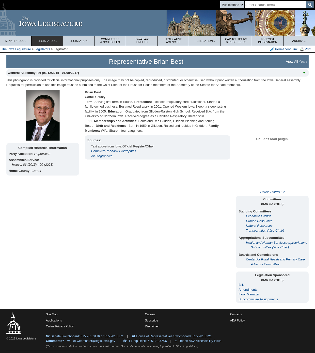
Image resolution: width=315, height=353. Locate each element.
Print (305, 49)
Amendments (247, 289)
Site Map (51, 314)
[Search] (275, 4)
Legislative (173, 41)
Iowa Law (141, 41)
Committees (110, 41)
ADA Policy (237, 320)
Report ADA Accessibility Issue (200, 341)
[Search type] (232, 4)
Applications (54, 320)
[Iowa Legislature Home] (157, 23)
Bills (241, 285)
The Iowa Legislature (16, 49)
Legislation (79, 40)
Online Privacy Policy (60, 326)
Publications (205, 40)
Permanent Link (284, 49)
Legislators (47, 40)
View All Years (297, 62)
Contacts (236, 314)
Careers (150, 314)
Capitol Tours (236, 41)
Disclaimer (152, 326)
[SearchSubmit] (310, 4)
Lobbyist (267, 41)
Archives (299, 40)
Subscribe (151, 320)
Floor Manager (248, 294)
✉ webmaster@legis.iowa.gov (94, 341)
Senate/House (15, 40)
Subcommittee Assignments (258, 299)
